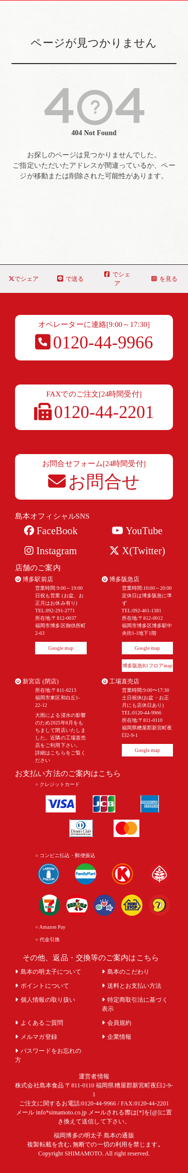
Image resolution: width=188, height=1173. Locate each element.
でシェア (24, 278)
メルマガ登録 (36, 1036)
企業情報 (117, 1036)
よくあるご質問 (39, 1022)
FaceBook (51, 530)
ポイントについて (42, 985)
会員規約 (117, 1022)
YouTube (137, 530)
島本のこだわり (126, 971)
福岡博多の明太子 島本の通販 (94, 1135)
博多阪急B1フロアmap (147, 665)
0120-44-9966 (94, 342)
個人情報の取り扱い (45, 999)
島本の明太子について (48, 971)
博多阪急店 (121, 579)
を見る (164, 278)
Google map (60, 648)
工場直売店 (121, 681)
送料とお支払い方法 (132, 985)
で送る (70, 278)
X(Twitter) (137, 550)
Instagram (51, 550)
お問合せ (94, 482)
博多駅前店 (34, 579)
